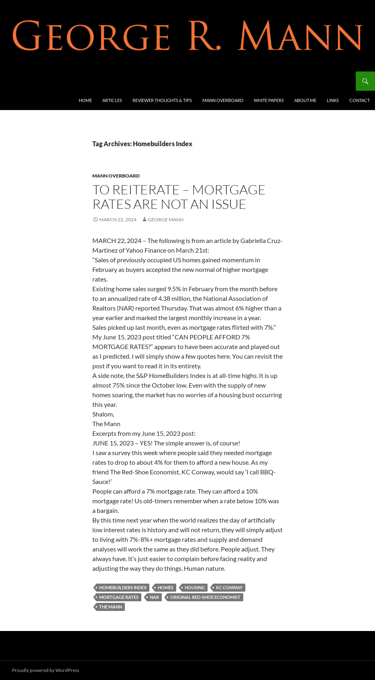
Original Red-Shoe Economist (205, 597)
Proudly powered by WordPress (45, 670)
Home (85, 100)
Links (333, 100)
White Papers (269, 100)
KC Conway (229, 587)
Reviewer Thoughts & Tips (162, 100)
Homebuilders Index (123, 587)
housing (195, 587)
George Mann (165, 219)
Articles (112, 100)
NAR (154, 597)
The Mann (110, 606)
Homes (165, 587)
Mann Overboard (222, 100)
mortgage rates (119, 597)
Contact (359, 100)
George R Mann (36, 81)
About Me (305, 100)
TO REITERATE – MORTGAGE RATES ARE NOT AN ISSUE (179, 196)
